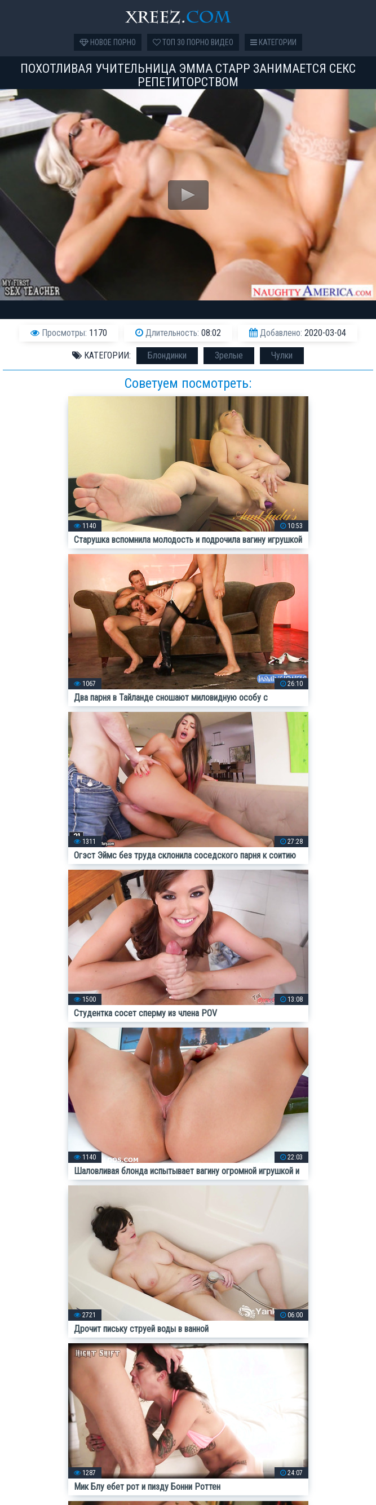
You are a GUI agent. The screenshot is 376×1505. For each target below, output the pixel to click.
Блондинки (167, 355)
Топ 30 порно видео (193, 42)
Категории (273, 42)
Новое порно (107, 42)
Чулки (282, 355)
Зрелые (229, 355)
